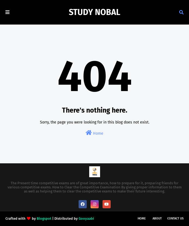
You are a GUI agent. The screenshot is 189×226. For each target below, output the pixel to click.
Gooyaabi (86, 218)
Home (94, 133)
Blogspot (44, 218)
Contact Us (175, 218)
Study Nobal (94, 12)
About (157, 218)
